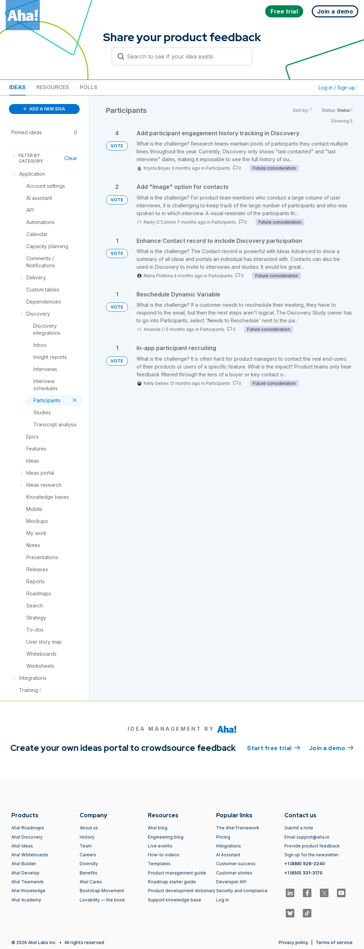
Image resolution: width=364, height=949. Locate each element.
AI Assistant (228, 854)
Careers (88, 854)
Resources (52, 87)
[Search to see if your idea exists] (185, 56)
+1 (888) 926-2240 (304, 863)
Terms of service (334, 942)
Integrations (228, 846)
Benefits (88, 873)
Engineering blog (165, 837)
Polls (88, 87)
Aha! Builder (23, 863)
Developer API (231, 881)
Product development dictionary (181, 890)
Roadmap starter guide (172, 881)
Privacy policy (293, 942)
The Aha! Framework (237, 827)
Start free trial (273, 748)
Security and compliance (242, 890)
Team (86, 846)
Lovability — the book (102, 899)
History (87, 837)
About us (89, 827)
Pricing (223, 837)
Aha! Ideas (22, 846)
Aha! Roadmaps (27, 827)
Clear (70, 158)
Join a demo (331, 748)
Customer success (236, 863)
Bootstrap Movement (102, 890)
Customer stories (234, 873)
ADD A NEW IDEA (44, 108)
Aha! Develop (25, 873)
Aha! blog (157, 827)
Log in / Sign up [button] (338, 87)
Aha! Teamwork (27, 881)
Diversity (89, 863)
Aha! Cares (91, 881)
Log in (222, 899)
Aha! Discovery (27, 837)
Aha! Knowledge (28, 890)
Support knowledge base (174, 899)
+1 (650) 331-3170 (303, 873)
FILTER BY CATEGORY (27, 158)
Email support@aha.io (307, 837)
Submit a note (298, 827)
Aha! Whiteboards (29, 854)
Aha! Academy (26, 899)
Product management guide (177, 873)
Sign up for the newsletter (311, 854)
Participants (218, 168)
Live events (160, 846)
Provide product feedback (312, 846)
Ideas (17, 87)
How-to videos (164, 854)
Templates (159, 863)
